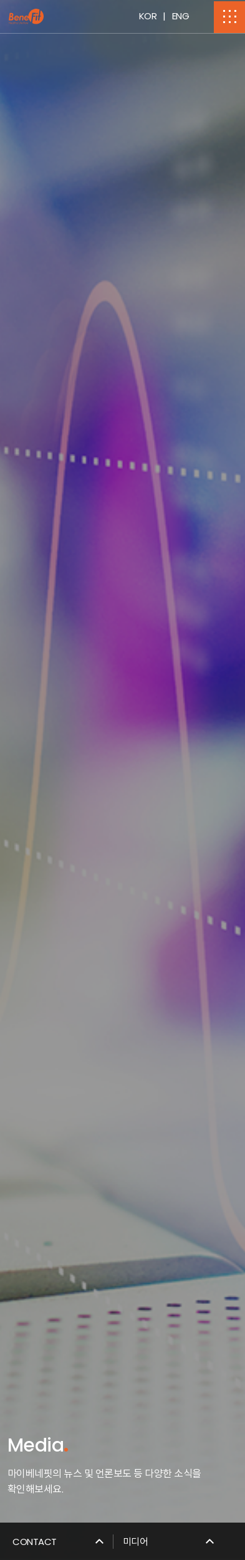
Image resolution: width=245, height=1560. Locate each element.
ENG (181, 15)
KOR (148, 15)
